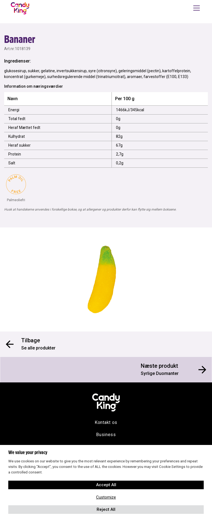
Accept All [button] (106, 484)
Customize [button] (106, 497)
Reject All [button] (106, 509)
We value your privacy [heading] (27, 452)
